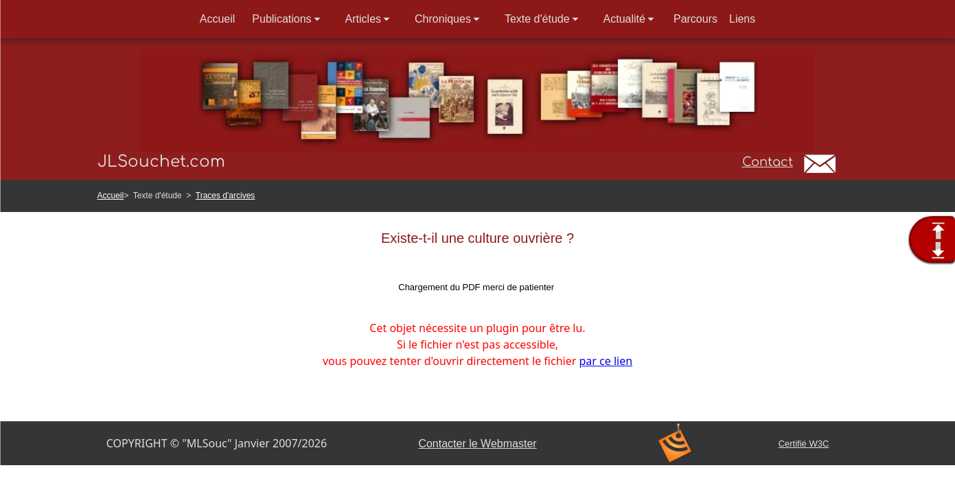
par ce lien (605, 360)
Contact (767, 162)
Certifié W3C (804, 443)
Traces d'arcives (225, 195)
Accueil (110, 195)
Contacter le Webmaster (477, 443)
